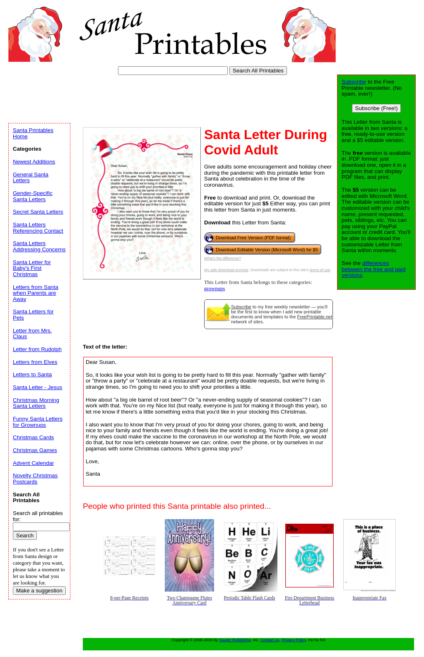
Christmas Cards (33, 437)
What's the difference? (222, 258)
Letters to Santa (32, 374)
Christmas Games (35, 450)
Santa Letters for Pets (33, 314)
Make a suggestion (39, 590)
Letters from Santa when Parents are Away (35, 293)
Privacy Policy (294, 640)
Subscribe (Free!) (376, 108)
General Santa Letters (30, 177)
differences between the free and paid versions (373, 269)
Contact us (269, 640)
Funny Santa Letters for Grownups (38, 422)
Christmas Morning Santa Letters (36, 403)
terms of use (320, 270)
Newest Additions (34, 162)
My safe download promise (226, 270)
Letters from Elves (35, 362)
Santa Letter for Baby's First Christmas (32, 268)
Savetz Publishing (235, 640)
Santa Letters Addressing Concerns (39, 246)
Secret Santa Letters (38, 212)
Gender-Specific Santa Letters (33, 196)
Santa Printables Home (33, 133)
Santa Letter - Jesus (37, 387)
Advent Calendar (33, 463)
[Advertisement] (159, 97)
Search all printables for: (38, 516)
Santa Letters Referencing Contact (38, 227)
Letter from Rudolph (37, 349)
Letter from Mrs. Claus (32, 333)
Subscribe (241, 306)
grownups (214, 288)
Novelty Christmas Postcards (35, 478)
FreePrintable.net (314, 316)
